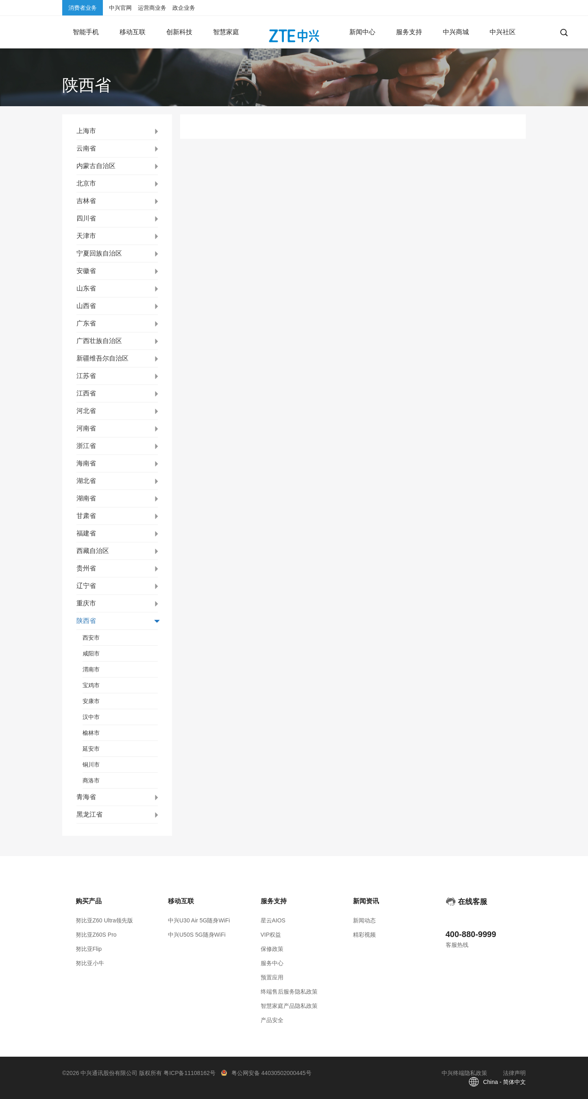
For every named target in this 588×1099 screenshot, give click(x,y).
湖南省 (86, 498)
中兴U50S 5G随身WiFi (197, 934)
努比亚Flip (89, 949)
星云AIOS (273, 920)
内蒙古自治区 (95, 165)
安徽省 (86, 270)
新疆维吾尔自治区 (102, 358)
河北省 (86, 410)
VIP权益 (271, 934)
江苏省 (86, 375)
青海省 (86, 796)
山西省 (86, 305)
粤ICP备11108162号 (189, 1073)
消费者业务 (82, 7)
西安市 (91, 637)
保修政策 (272, 949)
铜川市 (91, 764)
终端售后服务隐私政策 (289, 991)
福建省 (86, 533)
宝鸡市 (91, 685)
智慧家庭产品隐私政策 (289, 1006)
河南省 (86, 428)
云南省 (86, 148)
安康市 (91, 701)
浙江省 (86, 445)
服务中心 (272, 963)
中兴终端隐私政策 (464, 1073)
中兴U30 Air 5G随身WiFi (199, 920)
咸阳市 (91, 653)
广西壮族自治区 (99, 340)
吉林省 (86, 200)
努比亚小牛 (90, 963)
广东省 (86, 323)
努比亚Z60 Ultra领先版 (104, 920)
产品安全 (272, 1020)
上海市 (86, 130)
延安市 (91, 748)
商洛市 (91, 780)
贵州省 (86, 568)
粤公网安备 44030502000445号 (271, 1073)
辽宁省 (86, 585)
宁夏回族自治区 (99, 253)
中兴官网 (120, 7)
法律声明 (514, 1073)
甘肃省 (86, 515)
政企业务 (183, 7)
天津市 (86, 235)
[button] (85, 32)
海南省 (86, 463)
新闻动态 (364, 920)
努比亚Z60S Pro (96, 934)
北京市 (86, 183)
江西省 (86, 393)
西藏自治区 (92, 550)
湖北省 (86, 480)
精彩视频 (364, 934)
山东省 (86, 288)
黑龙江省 (89, 814)
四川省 (86, 218)
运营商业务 (152, 7)
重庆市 (86, 603)
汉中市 (91, 717)
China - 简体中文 (504, 1082)
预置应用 (272, 977)
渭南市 (91, 669)
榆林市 (91, 733)
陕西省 (86, 620)
